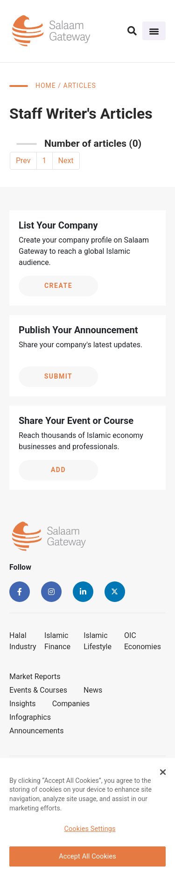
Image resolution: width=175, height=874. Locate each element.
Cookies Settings (89, 829)
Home (45, 85)
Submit (58, 376)
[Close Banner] (163, 772)
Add (58, 469)
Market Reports (35, 676)
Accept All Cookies (87, 856)
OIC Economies (142, 641)
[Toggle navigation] (154, 30)
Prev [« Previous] (23, 160)
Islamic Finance (57, 641)
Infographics (30, 717)
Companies (71, 703)
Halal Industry (22, 641)
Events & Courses (38, 690)
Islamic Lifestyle (98, 641)
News (93, 690)
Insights (22, 703)
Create (58, 285)
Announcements (36, 730)
